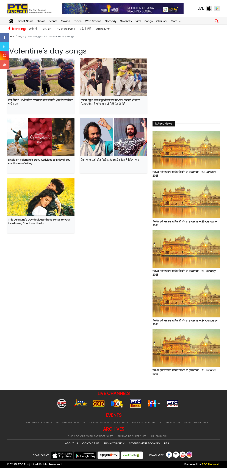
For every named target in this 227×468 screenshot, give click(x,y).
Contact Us (90, 443)
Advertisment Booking (144, 443)
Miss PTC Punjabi (143, 422)
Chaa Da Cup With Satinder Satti (90, 436)
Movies (65, 21)
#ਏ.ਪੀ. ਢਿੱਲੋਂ (85, 28)
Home (10, 36)
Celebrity (126, 21)
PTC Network (211, 464)
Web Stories (93, 21)
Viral (138, 21)
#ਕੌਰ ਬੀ (33, 28)
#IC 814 (47, 28)
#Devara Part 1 (65, 28)
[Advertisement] (186, 87)
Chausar (161, 21)
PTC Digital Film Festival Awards (106, 422)
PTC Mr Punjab (170, 422)
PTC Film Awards (67, 422)
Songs (149, 21)
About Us (71, 443)
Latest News (25, 21)
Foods (78, 21)
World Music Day (196, 422)
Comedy (110, 21)
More (176, 21)
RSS (166, 443)
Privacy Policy (114, 443)
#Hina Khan (103, 28)
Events (53, 21)
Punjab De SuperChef (132, 436)
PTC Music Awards (39, 422)
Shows (41, 21)
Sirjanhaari (158, 436)
